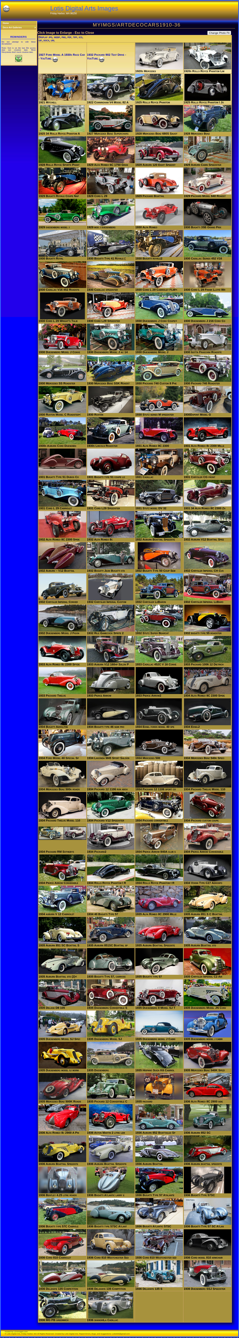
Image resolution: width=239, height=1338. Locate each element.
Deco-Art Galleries (19, 27)
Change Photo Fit (219, 32)
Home (6, 23)
